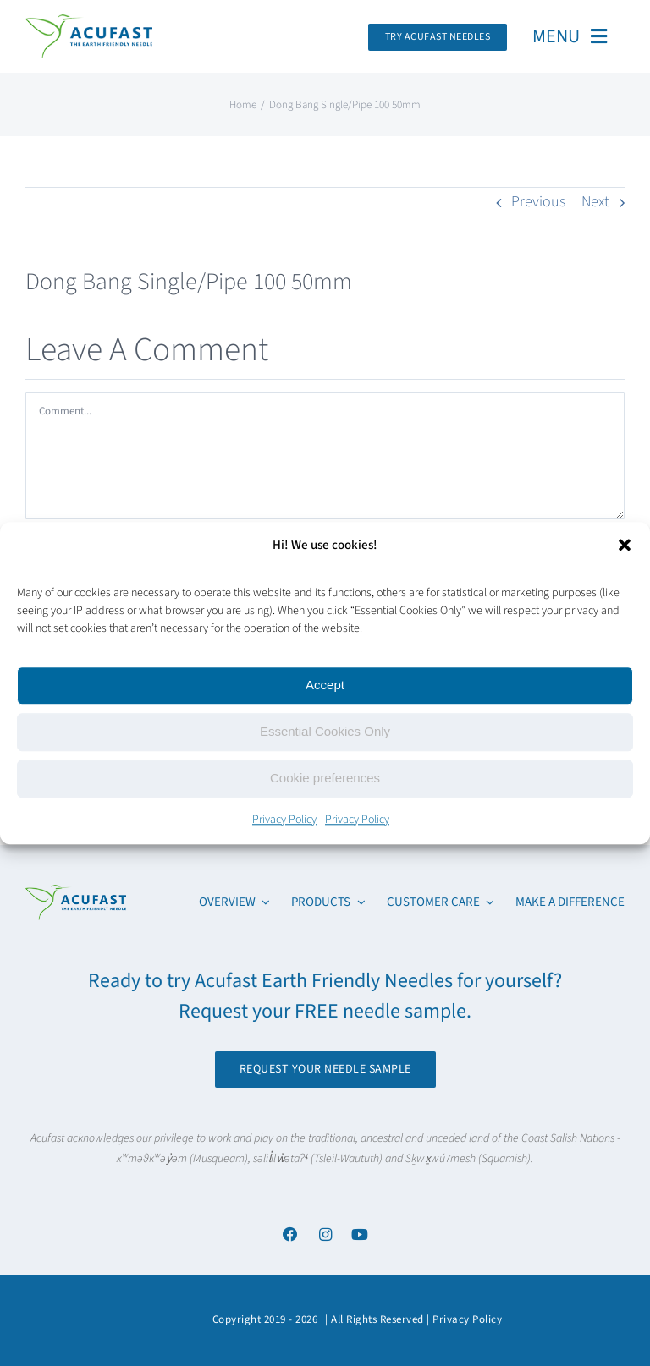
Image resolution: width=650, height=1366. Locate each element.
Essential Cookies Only (325, 731)
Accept (325, 685)
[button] (624, 544)
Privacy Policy (284, 819)
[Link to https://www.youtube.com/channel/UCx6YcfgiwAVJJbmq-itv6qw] (360, 1234)
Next (595, 201)
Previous (538, 201)
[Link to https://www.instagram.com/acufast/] (324, 1234)
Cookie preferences (325, 778)
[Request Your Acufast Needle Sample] (438, 37)
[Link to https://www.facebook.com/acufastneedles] (290, 1234)
